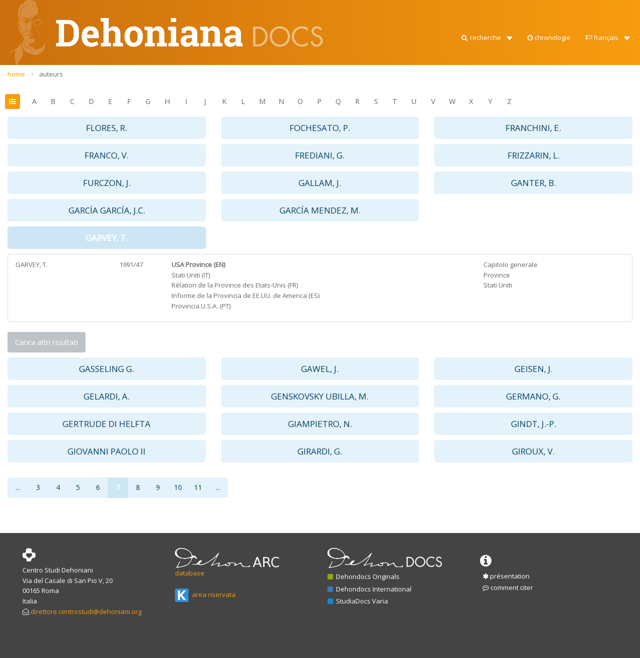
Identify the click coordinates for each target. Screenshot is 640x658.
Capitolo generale (511, 264)
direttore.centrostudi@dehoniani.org (86, 611)
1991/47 (131, 264)
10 (178, 487)
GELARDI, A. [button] (107, 396)
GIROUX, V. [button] (533, 451)
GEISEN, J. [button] (533, 368)
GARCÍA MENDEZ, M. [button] (320, 210)
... (18, 487)
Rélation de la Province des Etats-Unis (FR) (235, 285)
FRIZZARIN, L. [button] (534, 155)
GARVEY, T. (32, 264)
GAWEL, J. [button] (319, 368)
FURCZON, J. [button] (106, 182)
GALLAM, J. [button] (319, 182)
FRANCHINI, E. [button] (533, 128)
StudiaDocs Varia (358, 601)
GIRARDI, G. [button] (320, 451)
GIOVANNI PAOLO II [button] (107, 451)
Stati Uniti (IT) (191, 275)
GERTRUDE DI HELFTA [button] (106, 424)
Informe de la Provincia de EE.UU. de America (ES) (246, 295)
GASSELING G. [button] (106, 368)
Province (497, 275)
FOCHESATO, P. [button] (320, 128)
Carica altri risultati (46, 342)
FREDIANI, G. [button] (319, 155)
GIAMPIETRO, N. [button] (320, 424)
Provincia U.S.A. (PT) (201, 306)
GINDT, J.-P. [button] (533, 424)
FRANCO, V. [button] (106, 155)
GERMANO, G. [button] (533, 396)
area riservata (205, 594)
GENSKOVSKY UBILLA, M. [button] (319, 396)
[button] (486, 10)
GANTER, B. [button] (533, 182)
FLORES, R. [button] (106, 128)
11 (198, 487)
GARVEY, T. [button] (107, 238)
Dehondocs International (370, 589)
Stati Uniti (498, 285)
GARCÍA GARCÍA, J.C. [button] (106, 210)
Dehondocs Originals (364, 576)
